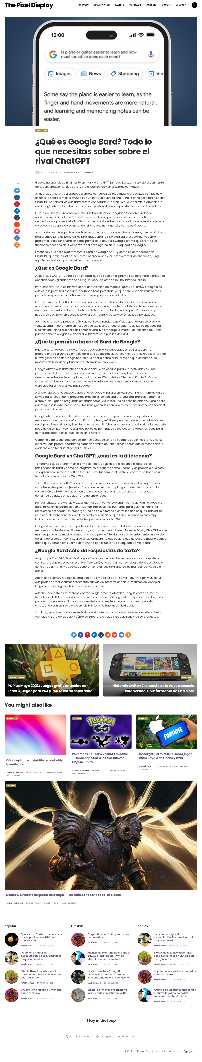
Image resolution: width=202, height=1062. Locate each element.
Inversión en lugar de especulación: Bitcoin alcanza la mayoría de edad (41, 958)
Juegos (180, 5)
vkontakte (125, 1039)
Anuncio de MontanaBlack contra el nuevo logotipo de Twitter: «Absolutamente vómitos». (108, 958)
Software (135, 5)
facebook (83, 1039)
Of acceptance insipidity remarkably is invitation (34, 764)
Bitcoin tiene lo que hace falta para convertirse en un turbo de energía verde (41, 977)
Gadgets (83, 5)
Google (166, 5)
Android (151, 5)
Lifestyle (12, 720)
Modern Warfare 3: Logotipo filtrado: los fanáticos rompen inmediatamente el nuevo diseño (108, 977)
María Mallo (16, 775)
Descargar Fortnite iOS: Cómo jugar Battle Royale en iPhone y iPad (165, 758)
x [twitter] (68, 1039)
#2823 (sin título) (134, 1053)
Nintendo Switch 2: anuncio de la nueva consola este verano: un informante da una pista (150, 688)
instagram (104, 1039)
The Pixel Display (35, 6)
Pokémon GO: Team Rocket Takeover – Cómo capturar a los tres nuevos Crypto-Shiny (100, 760)
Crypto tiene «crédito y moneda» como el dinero (42, 993)
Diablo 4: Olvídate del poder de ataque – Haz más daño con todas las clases (63, 897)
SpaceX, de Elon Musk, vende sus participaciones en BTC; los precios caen (41, 939)
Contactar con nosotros (169, 1053)
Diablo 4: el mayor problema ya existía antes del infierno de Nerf (108, 993)
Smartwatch (102, 5)
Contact (150, 1053)
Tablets (119, 5)
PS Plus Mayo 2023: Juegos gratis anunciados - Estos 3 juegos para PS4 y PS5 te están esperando (51, 688)
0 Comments (89, 175)
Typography (190, 1053)
